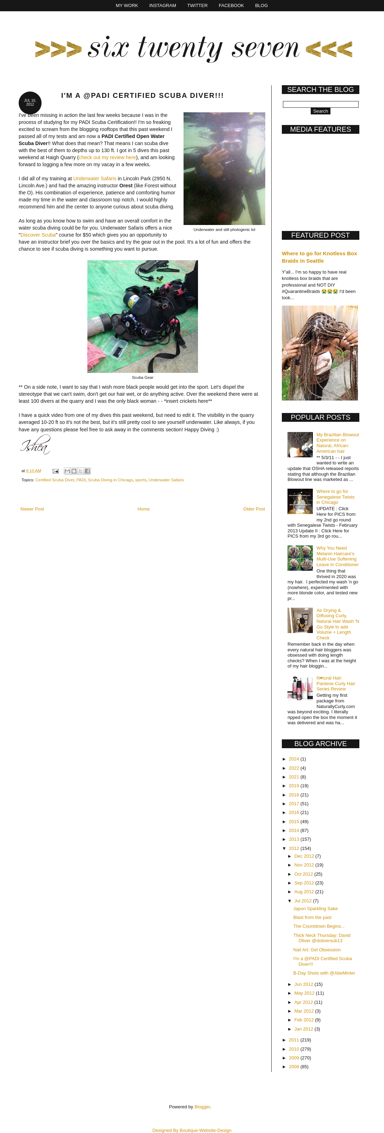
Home (144, 509)
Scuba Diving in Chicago (110, 479)
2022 (295, 768)
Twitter (197, 5)
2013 (295, 839)
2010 (295, 1049)
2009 (295, 1057)
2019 (295, 785)
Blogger (202, 1106)
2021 (295, 777)
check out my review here (107, 157)
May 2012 (305, 993)
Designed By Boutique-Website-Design (192, 1130)
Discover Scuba (38, 235)
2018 (295, 794)
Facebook (231, 5)
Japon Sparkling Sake (315, 908)
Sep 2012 (305, 882)
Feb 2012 (305, 1019)
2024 (295, 759)
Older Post (254, 509)
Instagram (162, 5)
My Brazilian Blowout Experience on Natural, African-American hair (337, 443)
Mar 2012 (305, 1011)
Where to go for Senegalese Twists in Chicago (335, 497)
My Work (127, 5)
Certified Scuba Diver (55, 479)
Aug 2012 (305, 891)
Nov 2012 (305, 865)
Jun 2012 (305, 984)
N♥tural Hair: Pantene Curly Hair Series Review (335, 683)
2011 (295, 1040)
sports (141, 479)
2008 (295, 1066)
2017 (295, 803)
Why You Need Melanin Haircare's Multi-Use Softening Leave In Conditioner (337, 556)
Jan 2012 (305, 1029)
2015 (295, 821)
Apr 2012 (304, 1002)
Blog (261, 5)
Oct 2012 (304, 874)
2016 (295, 812)
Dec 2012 (305, 856)
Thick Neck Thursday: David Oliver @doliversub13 (321, 938)
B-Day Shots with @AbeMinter (324, 973)
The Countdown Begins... (319, 926)
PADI (81, 479)
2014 (295, 830)
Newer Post (32, 509)
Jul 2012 (304, 900)
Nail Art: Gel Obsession (316, 949)
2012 (295, 848)
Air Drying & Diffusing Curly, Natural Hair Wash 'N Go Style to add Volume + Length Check (337, 624)
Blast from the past (312, 917)
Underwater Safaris (94, 178)
